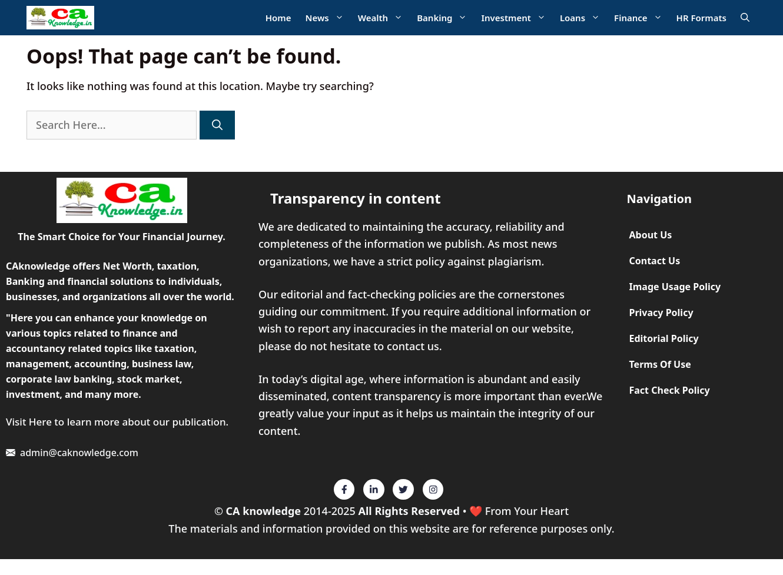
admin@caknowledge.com (79, 452)
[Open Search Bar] (745, 18)
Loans (583, 18)
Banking (445, 18)
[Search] (217, 125)
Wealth (384, 18)
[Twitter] (344, 489)
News (328, 18)
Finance (641, 18)
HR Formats (701, 18)
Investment (516, 18)
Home (278, 18)
